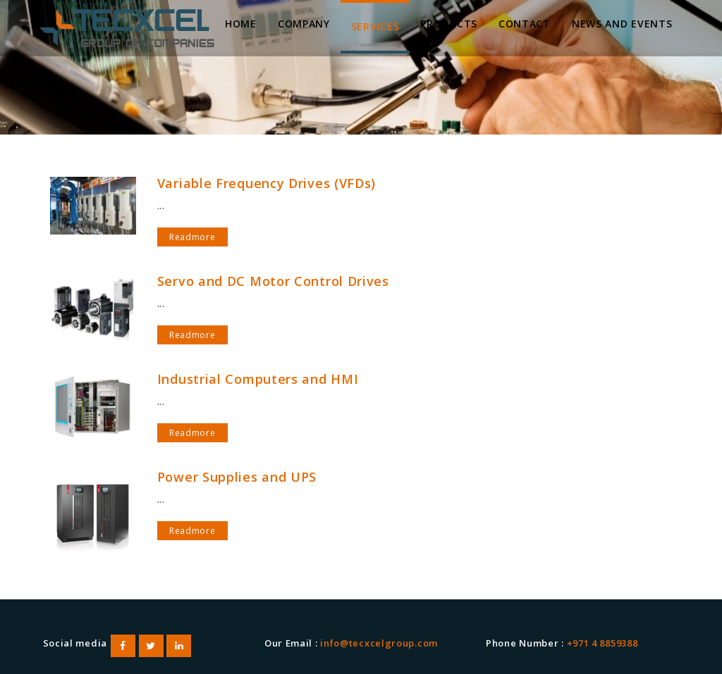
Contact (524, 23)
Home (241, 23)
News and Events (622, 23)
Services (375, 26)
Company (304, 23)
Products (448, 23)
